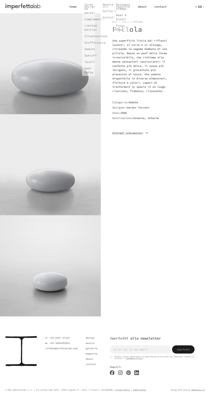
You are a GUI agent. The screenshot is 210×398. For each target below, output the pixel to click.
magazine (91, 353)
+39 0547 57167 (59, 337)
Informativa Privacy (134, 358)
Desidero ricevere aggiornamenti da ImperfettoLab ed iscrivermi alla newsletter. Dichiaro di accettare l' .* (152, 357)
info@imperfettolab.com (61, 348)
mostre (90, 343)
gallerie (91, 348)
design (90, 337)
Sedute (126, 21)
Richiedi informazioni (130, 132)
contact (91, 364)
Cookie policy (139, 390)
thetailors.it (198, 390)
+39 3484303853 (59, 343)
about (89, 358)
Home (115, 21)
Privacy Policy (123, 390)
